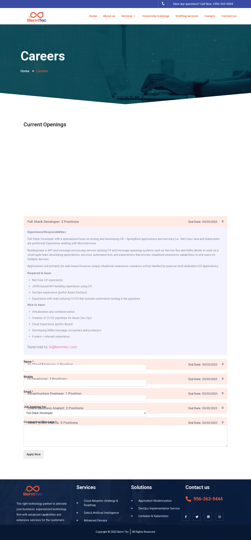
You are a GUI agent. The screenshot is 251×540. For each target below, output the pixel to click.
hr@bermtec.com (63, 470)
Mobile (28, 377)
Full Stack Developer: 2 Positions (53, 345)
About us (109, 16)
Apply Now (34, 454)
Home (93, 16)
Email (28, 391)
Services (128, 16)
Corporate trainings (155, 16)
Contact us (228, 16)
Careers (209, 16)
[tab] (125, 344)
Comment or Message (40, 422)
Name (29, 361)
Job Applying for (35, 407)
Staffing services (187, 16)
